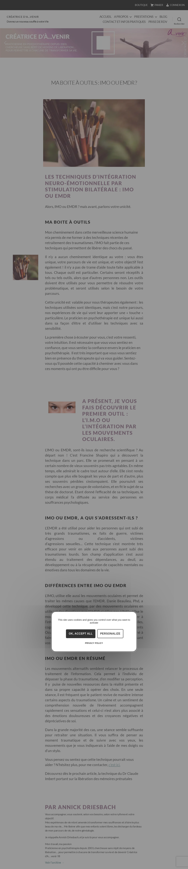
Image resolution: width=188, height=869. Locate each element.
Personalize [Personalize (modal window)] (110, 633)
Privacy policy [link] (94, 643)
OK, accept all (81, 633)
